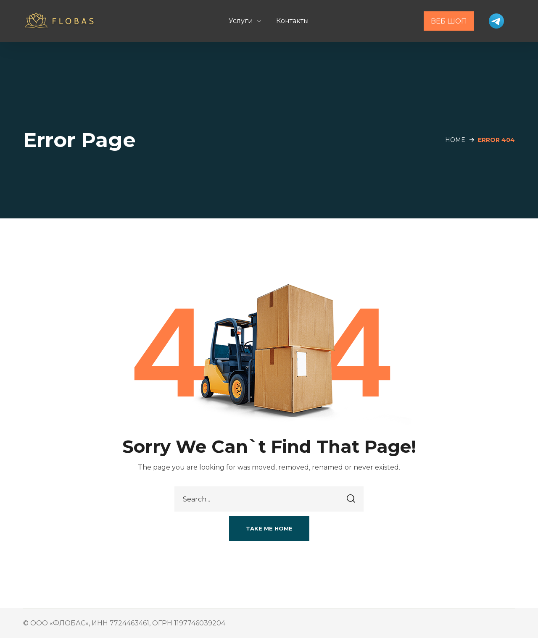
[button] (269, 528)
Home (455, 140)
